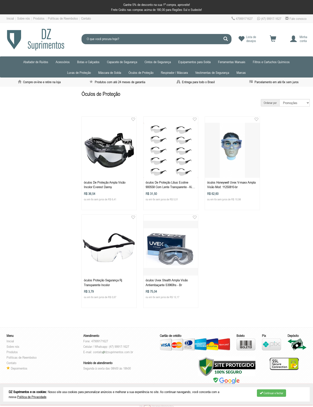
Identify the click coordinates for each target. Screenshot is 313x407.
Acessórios (63, 62)
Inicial (10, 18)
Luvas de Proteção (79, 72)
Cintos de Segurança (158, 62)
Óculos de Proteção (140, 72)
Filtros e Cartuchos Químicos (271, 62)
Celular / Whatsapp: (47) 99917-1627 (106, 341)
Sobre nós (23, 18)
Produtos (39, 18)
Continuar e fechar (271, 393)
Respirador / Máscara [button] (174, 72)
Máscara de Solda (109, 72)
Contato (86, 18)
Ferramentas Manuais (231, 62)
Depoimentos (17, 362)
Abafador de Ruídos (35, 62)
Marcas (241, 72)
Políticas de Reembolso (63, 18)
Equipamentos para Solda (194, 62)
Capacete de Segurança (122, 62)
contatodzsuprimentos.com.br (113, 346)
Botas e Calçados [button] (88, 62)
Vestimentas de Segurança (212, 72)
